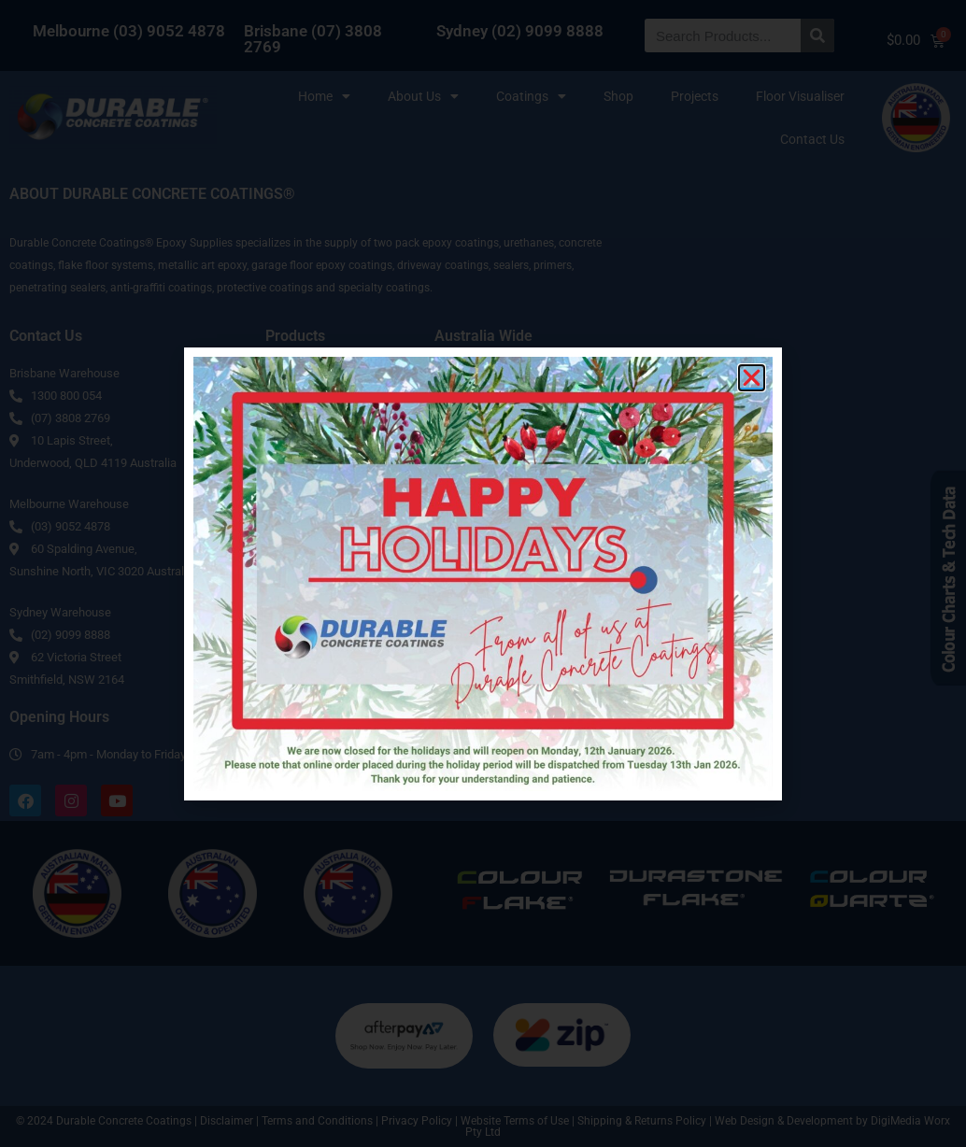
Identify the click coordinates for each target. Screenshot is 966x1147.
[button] (751, 377)
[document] (483, 573)
